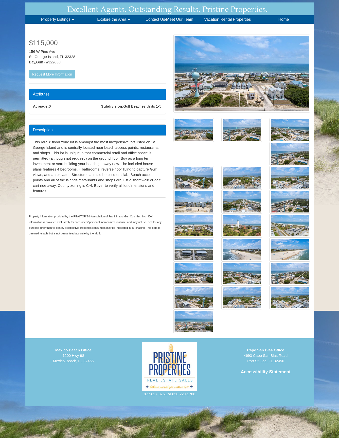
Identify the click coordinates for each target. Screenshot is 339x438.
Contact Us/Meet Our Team (169, 19)
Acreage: (41, 106)
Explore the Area (113, 19)
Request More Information (52, 74)
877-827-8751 (155, 394)
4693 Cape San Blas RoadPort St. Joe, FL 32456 (266, 355)
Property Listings (57, 19)
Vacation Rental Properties (227, 19)
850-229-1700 (183, 394)
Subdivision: (112, 106)
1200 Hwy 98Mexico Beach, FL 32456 (73, 355)
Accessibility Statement (265, 371)
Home (283, 19)
